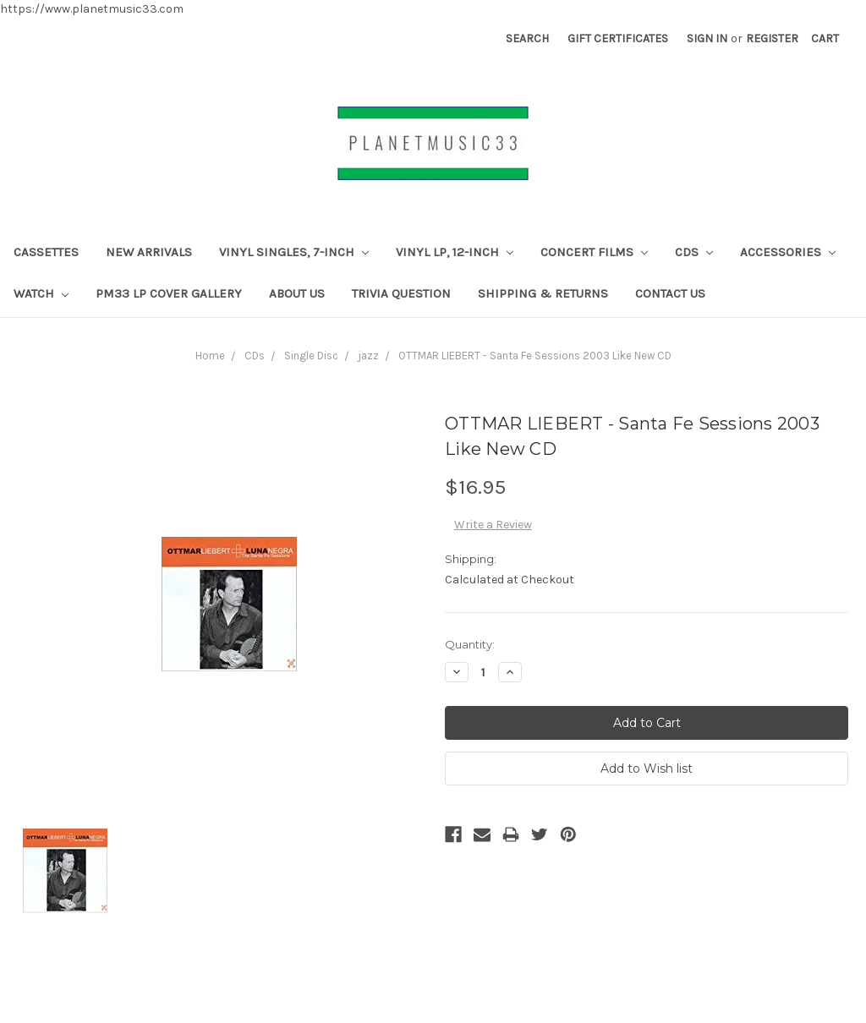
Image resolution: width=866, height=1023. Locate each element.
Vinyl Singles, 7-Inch (294, 252)
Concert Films (594, 252)
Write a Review (493, 524)
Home (210, 355)
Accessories (788, 252)
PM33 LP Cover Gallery (169, 293)
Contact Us (670, 293)
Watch (41, 293)
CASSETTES (46, 252)
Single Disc (311, 355)
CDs (694, 252)
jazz (368, 355)
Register (772, 38)
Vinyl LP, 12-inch (454, 252)
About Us (297, 293)
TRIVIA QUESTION (401, 293)
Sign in (707, 38)
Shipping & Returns (543, 293)
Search (527, 38)
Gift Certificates (617, 38)
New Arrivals (149, 252)
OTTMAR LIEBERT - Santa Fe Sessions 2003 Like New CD (534, 355)
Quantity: (470, 644)
